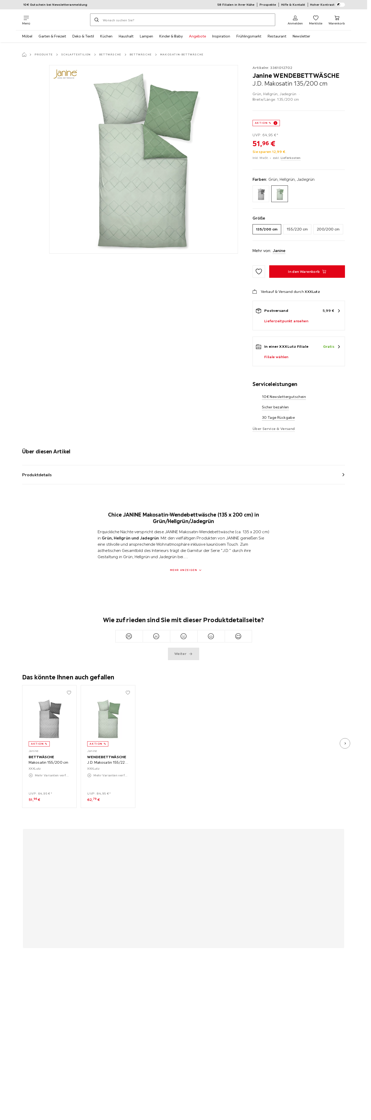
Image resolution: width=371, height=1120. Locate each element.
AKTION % (263, 123)
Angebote (197, 36)
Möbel (27, 36)
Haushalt (126, 36)
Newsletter (301, 36)
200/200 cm (328, 229)
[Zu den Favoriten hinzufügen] (259, 271)
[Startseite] (24, 55)
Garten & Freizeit (52, 36)
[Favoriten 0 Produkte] (315, 19)
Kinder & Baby (171, 36)
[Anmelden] (295, 19)
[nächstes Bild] (345, 743)
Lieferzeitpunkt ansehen (286, 321)
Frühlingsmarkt (248, 36)
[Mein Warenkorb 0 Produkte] (337, 19)
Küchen (106, 36)
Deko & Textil (83, 36)
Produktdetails (37, 474)
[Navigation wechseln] (26, 19)
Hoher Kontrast (327, 5)
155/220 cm (297, 229)
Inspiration (221, 36)
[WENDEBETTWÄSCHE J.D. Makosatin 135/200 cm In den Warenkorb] (307, 271)
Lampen (146, 36)
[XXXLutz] (60, 19)
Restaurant (277, 36)
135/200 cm (267, 229)
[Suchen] (96, 20)
